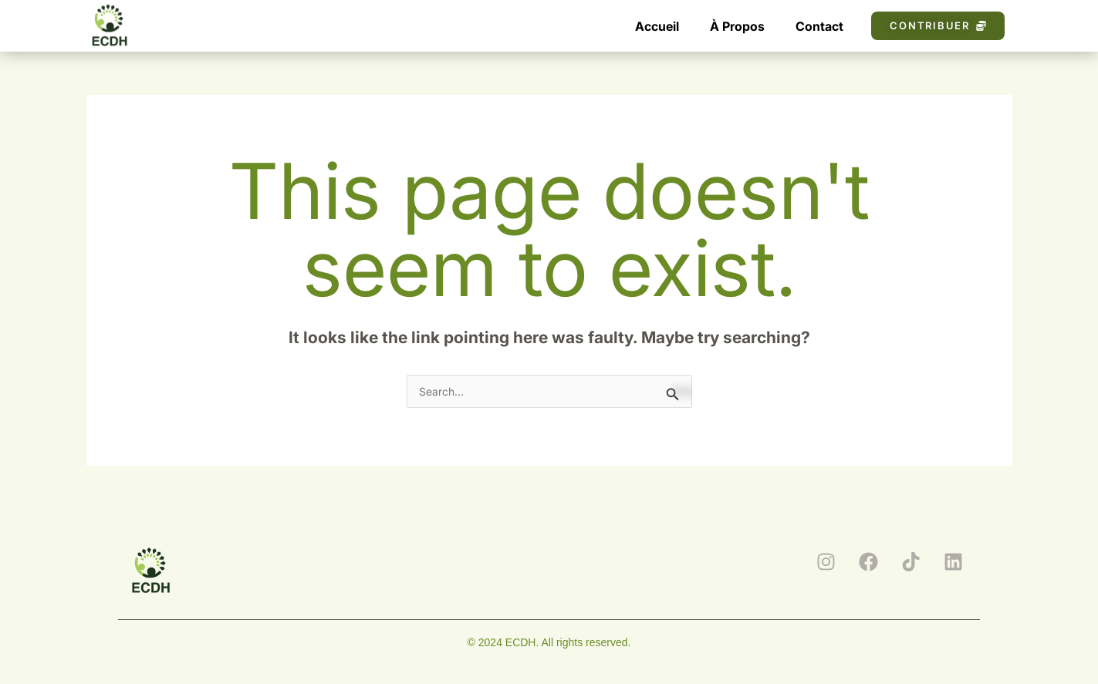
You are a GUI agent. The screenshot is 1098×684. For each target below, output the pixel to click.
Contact (819, 26)
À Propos (737, 26)
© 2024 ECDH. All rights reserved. (549, 642)
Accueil (657, 26)
